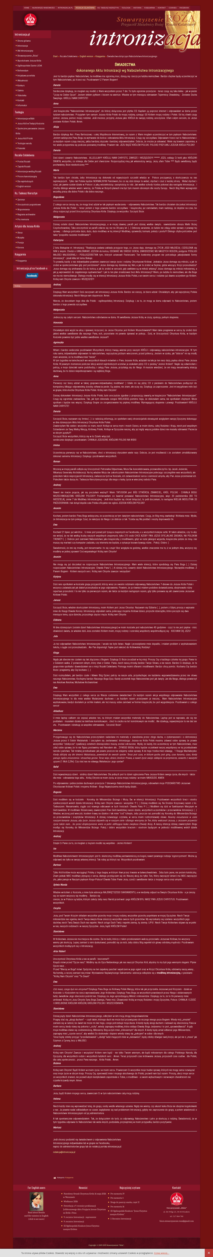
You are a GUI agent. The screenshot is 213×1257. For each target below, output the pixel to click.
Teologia (126, 8)
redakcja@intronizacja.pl (64, 1152)
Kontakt (162, 8)
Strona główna (24, 41)
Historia (137, 8)
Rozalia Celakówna (85, 8)
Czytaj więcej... (161, 1253)
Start (55, 56)
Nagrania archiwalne (26, 214)
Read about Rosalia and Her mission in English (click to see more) (36, 1216)
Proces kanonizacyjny (27, 176)
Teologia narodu (24, 143)
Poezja (20, 242)
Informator (22, 105)
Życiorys (21, 199)
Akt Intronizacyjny (25, 51)
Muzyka (20, 237)
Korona (20, 247)
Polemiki (21, 148)
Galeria (20, 90)
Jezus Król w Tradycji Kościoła (30, 123)
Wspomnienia (23, 209)
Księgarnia (149, 8)
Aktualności (22, 80)
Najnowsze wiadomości (43, 8)
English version (24, 186)
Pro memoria (23, 219)
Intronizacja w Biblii (25, 118)
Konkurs (21, 85)
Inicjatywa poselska (26, 75)
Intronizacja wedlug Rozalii (29, 171)
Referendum (22, 70)
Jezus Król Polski (25, 138)
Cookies (173, 8)
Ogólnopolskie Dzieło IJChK (29, 65)
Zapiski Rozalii (23, 166)
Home (26, 8)
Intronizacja (22, 46)
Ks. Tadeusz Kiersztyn (108, 8)
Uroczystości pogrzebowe (29, 204)
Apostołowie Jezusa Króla (29, 60)
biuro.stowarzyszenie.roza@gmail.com (177, 1221)
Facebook (184, 8)
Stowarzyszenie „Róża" (27, 55)
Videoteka (21, 95)
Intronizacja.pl (65, 8)
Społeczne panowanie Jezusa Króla (30, 131)
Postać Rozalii (23, 161)
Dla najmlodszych (25, 181)
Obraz (20, 232)
